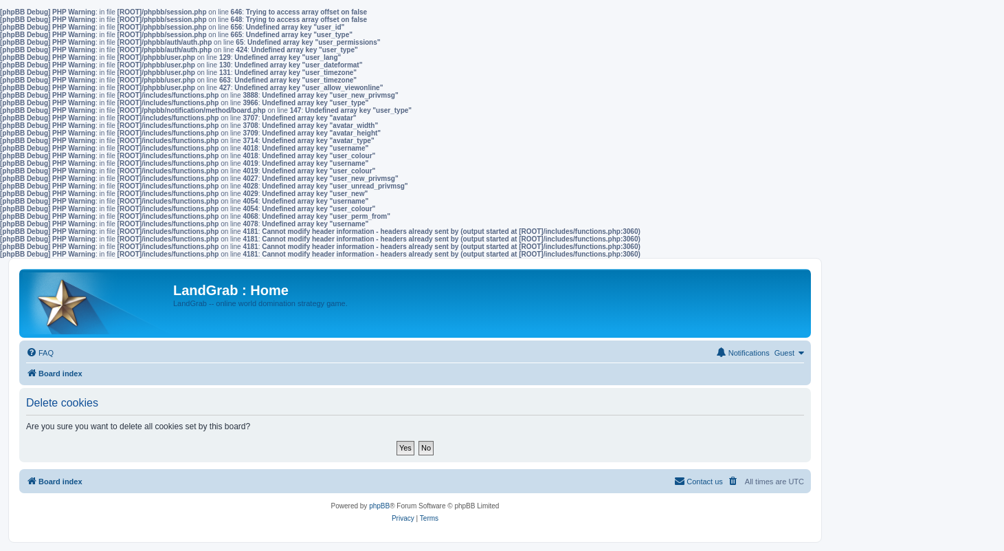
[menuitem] (40, 353)
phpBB (379, 506)
